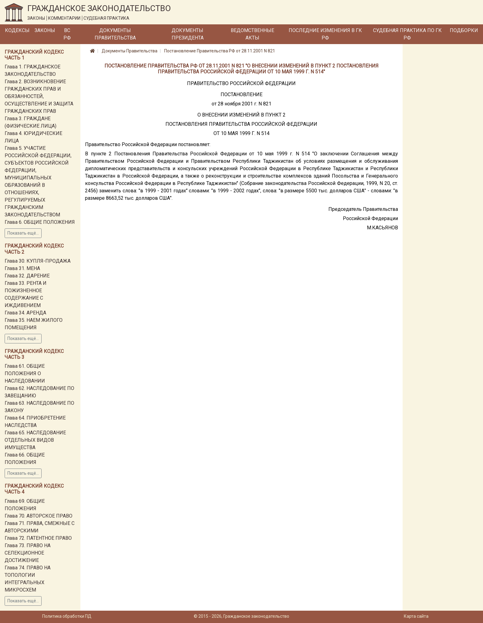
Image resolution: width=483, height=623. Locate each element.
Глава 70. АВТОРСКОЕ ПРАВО (38, 516)
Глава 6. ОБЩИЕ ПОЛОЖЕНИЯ (40, 222)
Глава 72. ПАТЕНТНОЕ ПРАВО (38, 538)
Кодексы (17, 30)
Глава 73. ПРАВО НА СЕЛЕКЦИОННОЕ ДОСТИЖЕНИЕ (28, 553)
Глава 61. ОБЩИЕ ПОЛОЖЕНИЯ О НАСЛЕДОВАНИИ (25, 373)
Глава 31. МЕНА (22, 268)
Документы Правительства (115, 34)
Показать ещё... (23, 233)
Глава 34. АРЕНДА (25, 313)
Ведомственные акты (252, 34)
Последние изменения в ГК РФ (325, 34)
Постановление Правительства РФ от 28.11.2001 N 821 (219, 50)
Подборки (464, 30)
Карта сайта (416, 616)
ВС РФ (67, 34)
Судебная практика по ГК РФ (407, 34)
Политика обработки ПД (66, 616)
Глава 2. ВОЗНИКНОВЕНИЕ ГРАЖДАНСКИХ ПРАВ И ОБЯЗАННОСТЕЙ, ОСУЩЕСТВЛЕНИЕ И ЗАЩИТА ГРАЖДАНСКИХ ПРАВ (39, 96)
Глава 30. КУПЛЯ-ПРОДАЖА (38, 261)
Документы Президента (188, 34)
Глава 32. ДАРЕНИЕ (27, 276)
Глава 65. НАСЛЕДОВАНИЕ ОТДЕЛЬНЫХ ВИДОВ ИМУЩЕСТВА (35, 440)
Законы (44, 30)
